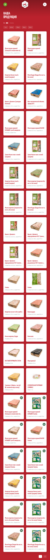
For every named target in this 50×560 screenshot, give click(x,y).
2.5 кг (11, 27)
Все (4, 23)
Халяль (12, 23)
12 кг (30, 27)
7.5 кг (18, 27)
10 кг (24, 27)
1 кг (6, 27)
